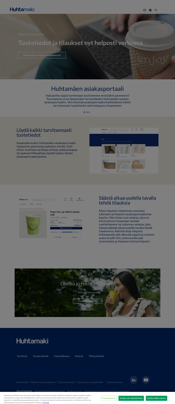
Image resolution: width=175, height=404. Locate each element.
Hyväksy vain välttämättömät (131, 400)
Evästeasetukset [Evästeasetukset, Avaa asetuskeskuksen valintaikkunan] (108, 400)
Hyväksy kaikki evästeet (156, 400)
